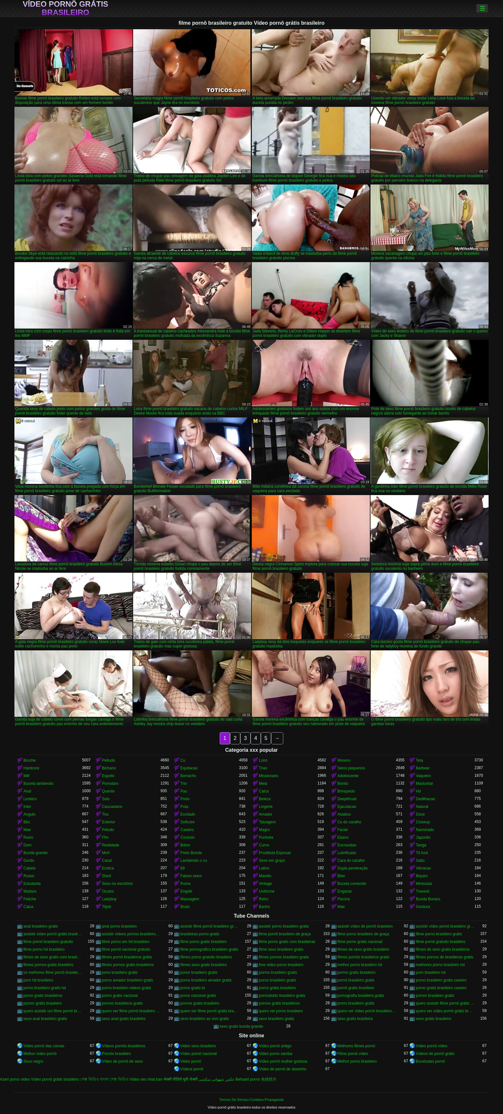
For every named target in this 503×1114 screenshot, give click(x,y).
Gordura (423, 906)
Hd (418, 791)
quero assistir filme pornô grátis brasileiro (445, 1003)
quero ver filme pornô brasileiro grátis (131, 1011)
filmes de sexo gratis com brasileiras (52, 957)
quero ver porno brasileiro (281, 1011)
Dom (27, 845)
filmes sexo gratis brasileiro (203, 965)
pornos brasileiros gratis (122, 1003)
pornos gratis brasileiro (199, 1003)
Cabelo (29, 868)
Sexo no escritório (117, 883)
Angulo (29, 814)
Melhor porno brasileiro (357, 1061)
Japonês (423, 837)
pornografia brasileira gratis (360, 995)
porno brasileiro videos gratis (126, 988)
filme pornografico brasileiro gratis (209, 949)
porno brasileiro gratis (277, 980)
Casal (107, 860)
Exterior (108, 822)
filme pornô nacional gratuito (126, 949)
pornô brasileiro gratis (355, 980)
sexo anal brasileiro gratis (45, 1018)
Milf (26, 776)
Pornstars (110, 783)
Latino (264, 868)
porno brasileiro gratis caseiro (441, 980)
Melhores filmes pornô (356, 1046)
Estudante (32, 883)
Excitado (187, 814)
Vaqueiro (423, 776)
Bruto (185, 906)
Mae (27, 829)
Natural (422, 806)
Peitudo (108, 760)
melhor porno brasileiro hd (359, 965)
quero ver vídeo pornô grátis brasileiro (445, 1011)
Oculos (108, 891)
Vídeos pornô (191, 1069)
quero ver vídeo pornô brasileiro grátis (366, 1011)
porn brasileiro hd (431, 972)
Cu (182, 760)
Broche (29, 760)
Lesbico (30, 799)
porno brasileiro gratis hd (44, 988)
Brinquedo (346, 791)
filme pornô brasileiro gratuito (48, 941)
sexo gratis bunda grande (241, 1026)
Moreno (344, 760)
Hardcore (31, 768)
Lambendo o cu (193, 860)
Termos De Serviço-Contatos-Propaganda (251, 1099)
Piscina (343, 899)
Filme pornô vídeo (352, 1053)
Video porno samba (275, 1053)
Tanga (421, 845)
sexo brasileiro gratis (276, 1018)
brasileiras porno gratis (199, 934)
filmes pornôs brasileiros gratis (363, 957)
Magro (264, 829)
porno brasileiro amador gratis (205, 980)
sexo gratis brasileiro (433, 1018)
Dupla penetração (352, 868)
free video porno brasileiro (281, 965)
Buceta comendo (351, 883)
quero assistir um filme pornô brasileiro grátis (52, 1011)
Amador (265, 814)
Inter (27, 806)
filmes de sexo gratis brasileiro (363, 949)
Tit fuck (422, 853)
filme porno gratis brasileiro (203, 941)
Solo (106, 799)
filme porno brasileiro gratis (439, 934)
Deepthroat (346, 799)
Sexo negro (33, 1061)
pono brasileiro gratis (120, 972)
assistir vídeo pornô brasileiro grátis (445, 926)
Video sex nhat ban (146, 1079)
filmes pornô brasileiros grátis (127, 957)
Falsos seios (191, 876)
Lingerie (266, 806)
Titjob (106, 906)
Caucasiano (112, 806)
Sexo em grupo (272, 860)
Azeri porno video (15, 1079)
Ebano (343, 837)
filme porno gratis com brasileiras (287, 941)
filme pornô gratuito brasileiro (440, 941)
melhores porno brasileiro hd (440, 965)
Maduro (30, 891)
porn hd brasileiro (38, 980)
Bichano (109, 768)
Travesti (422, 891)
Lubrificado (346, 853)
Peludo (108, 829)
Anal (27, 791)
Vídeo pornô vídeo (431, 1046)
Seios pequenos (351, 768)
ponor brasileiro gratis (198, 972)
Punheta (266, 837)
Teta (419, 760)
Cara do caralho (351, 860)
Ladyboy (109, 899)
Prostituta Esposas (275, 853)
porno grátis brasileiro (277, 988)
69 (182, 868)
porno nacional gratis (198, 995)
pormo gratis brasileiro (356, 972)
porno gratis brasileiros (42, 995)
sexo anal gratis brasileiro (124, 1018)
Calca (264, 791)
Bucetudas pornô (430, 1061)
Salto (420, 860)
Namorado (425, 829)
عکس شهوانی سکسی (216, 1079)
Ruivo (28, 837)
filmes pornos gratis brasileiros (128, 965)
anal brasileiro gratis (40, 926)
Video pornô (190, 1061)
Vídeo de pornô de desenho (282, 1069)
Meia (263, 783)
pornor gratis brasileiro (42, 1003)
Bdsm (185, 845)
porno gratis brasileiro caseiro (441, 988)
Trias (263, 768)
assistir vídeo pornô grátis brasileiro (52, 934)
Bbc (26, 822)
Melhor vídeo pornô (39, 1053)
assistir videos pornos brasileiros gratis (131, 934)
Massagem (189, 899)
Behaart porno (247, 1079)
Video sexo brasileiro (198, 1046)
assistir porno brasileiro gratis (284, 926)
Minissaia (424, 883)
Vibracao (423, 868)
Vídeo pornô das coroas (43, 1046)
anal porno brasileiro (119, 926)
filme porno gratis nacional (359, 941)
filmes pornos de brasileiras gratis (444, 957)
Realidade (110, 845)
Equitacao (188, 768)
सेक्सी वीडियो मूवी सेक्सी (181, 1079)
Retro (263, 899)
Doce (420, 814)
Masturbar (424, 783)
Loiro (263, 760)
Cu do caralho (349, 822)
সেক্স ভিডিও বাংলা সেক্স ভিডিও (104, 1079)
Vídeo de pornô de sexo (122, 1061)
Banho (264, 906)
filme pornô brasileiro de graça (285, 934)
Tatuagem (267, 822)
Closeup (423, 822)
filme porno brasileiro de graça (363, 934)
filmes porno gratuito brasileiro (206, 957)
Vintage (265, 883)
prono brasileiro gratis (355, 1003)
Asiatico (344, 814)
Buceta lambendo (38, 783)
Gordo (28, 860)
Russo (28, 876)
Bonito (342, 783)
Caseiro (186, 829)
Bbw (341, 876)
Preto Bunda (191, 853)
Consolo (187, 837)
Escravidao (346, 845)
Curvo (264, 845)
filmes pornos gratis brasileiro (48, 965)
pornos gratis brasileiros (279, 1003)
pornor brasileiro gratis (435, 995)
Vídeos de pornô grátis (435, 1053)
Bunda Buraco (428, 899)
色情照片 (269, 1079)
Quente (108, 791)
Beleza (265, 799)
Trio (183, 783)
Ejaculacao (346, 806)
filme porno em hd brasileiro (125, 941)
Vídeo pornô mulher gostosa (283, 1061)
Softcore (187, 822)
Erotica (108, 868)
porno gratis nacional (120, 995)
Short (106, 876)
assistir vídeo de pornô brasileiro (365, 926)
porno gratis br (192, 988)
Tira (105, 814)
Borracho (188, 776)
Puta (184, 806)
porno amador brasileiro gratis (127, 980)
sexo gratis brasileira (355, 1018)
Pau (183, 791)
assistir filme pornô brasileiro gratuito (209, 926)
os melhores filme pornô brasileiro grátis (52, 972)
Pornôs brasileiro (116, 1053)
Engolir (186, 891)
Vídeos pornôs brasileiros (123, 1046)
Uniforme (267, 891)
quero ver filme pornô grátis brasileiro (209, 1011)
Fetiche (29, 899)
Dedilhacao (425, 799)
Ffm (105, 837)
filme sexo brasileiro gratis (281, 949)
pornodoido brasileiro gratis (282, 995)
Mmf (105, 853)
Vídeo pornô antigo (275, 1046)
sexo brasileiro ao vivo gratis (204, 1018)
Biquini (421, 876)
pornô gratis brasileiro (355, 988)
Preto (185, 799)
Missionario (268, 776)
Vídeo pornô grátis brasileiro (65, 8)
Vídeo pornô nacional (198, 1053)
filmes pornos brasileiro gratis (284, 957)
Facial (342, 829)
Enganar (344, 891)
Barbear (423, 768)
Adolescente (348, 776)
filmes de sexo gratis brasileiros (442, 949)
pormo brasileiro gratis (278, 972)
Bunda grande (35, 853)
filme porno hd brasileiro (43, 949)
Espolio (108, 776)
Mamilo (265, 876)
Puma (185, 883)
